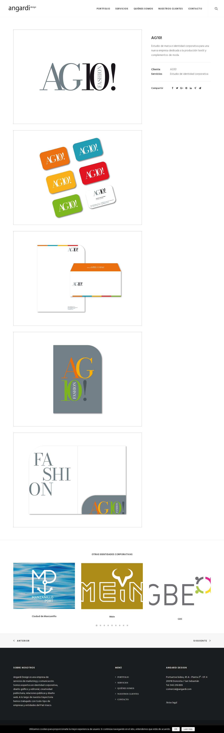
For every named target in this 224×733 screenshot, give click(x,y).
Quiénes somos (143, 8)
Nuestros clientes (170, 8)
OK (175, 729)
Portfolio (103, 8)
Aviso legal (171, 702)
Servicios (121, 8)
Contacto (195, 8)
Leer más (188, 729)
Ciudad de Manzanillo (44, 619)
